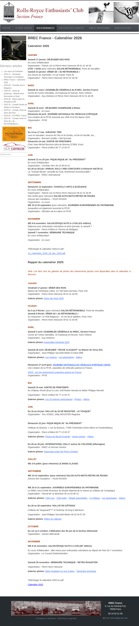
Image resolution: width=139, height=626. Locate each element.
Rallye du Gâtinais (52, 519)
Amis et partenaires (99, 28)
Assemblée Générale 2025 (56, 342)
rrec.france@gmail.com (117, 618)
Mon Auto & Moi (123, 28)
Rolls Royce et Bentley (71, 28)
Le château (94, 498)
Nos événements (45, 28)
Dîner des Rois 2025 (54, 298)
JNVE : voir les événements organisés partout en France (55, 372)
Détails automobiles (78, 498)
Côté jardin (61, 498)
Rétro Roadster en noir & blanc (60, 571)
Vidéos (79, 357)
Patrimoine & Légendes (67, 618)
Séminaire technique (86, 571)
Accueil (6, 28)
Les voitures (51, 357)
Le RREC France (23, 28)
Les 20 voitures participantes (58, 399)
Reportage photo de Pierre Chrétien (61, 451)
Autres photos (78, 436)
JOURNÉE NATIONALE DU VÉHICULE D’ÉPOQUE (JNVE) (82, 365)
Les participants (66, 357)
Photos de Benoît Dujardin (57, 436)
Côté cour (50, 498)
